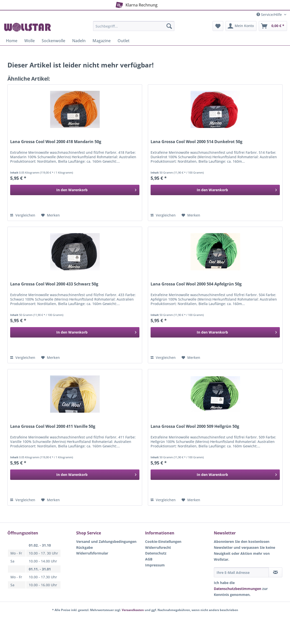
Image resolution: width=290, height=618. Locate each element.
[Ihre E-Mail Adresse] (241, 572)
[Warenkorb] (273, 26)
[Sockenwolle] (53, 40)
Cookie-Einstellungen (163, 541)
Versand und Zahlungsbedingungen (106, 541)
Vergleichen (22, 215)
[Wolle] (29, 40)
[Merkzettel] (218, 26)
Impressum (155, 565)
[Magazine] (101, 40)
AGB (148, 559)
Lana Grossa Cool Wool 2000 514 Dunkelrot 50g (196, 141)
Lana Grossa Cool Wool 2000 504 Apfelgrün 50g (196, 284)
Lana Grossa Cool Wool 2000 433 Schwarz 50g (54, 284)
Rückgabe (84, 547)
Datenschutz (155, 553)
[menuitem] (133, 28)
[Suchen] (169, 26)
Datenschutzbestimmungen (237, 588)
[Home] (11, 40)
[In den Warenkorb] (74, 190)
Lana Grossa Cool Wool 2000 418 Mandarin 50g (55, 141)
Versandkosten (133, 610)
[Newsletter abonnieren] (275, 572)
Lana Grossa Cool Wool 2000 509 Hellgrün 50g (195, 426)
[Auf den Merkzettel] (50, 215)
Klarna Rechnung (136, 4)
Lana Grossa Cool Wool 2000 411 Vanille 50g (52, 426)
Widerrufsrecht (158, 547)
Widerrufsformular (92, 553)
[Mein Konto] (241, 26)
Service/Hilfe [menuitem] (270, 14)
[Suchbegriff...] (133, 26)
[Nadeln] (79, 40)
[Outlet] (123, 40)
